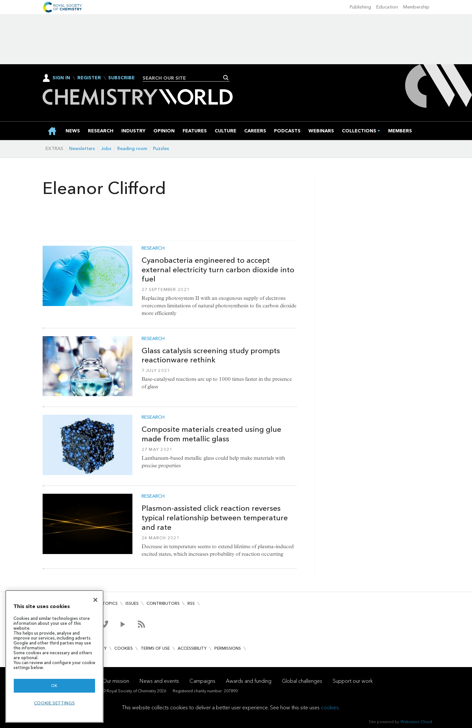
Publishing (360, 7)
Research (153, 248)
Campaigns (202, 681)
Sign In (61, 78)
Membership (416, 7)
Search (226, 77)
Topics (110, 603)
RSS (191, 603)
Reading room (132, 148)
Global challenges (302, 681)
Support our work (353, 681)
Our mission (115, 681)
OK (54, 685)
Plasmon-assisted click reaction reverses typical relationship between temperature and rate (215, 518)
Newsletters (82, 148)
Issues (132, 603)
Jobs (106, 148)
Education (387, 7)
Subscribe (121, 78)
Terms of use (155, 648)
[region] (54, 656)
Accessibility (192, 648)
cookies (330, 707)
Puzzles (161, 148)
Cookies (123, 648)
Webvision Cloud (416, 721)
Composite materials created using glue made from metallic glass (211, 434)
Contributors (163, 603)
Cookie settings (54, 702)
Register (89, 78)
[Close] (95, 600)
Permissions (227, 648)
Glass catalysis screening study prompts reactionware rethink (211, 355)
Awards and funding (248, 681)
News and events (159, 681)
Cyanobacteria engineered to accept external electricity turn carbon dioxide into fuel (218, 270)
